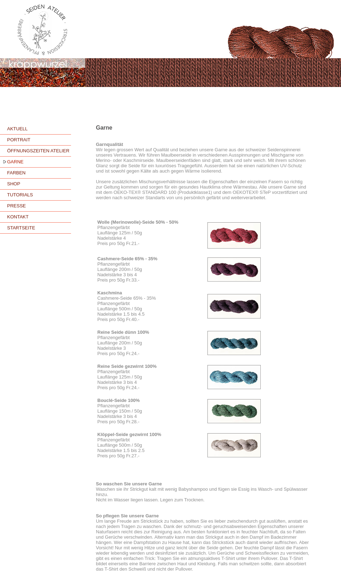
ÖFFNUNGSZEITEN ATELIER (38, 150)
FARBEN (16, 172)
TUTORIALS (20, 194)
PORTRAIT (19, 139)
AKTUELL (17, 128)
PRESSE (16, 205)
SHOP (13, 183)
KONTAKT (17, 216)
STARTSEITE (21, 227)
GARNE (15, 161)
